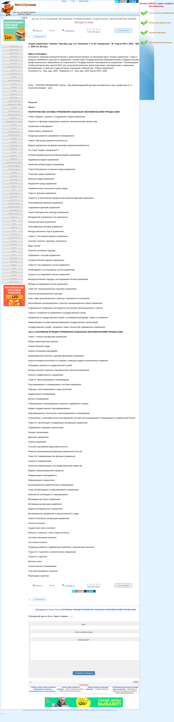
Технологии (13, 244)
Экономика (13, 278)
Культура (13, 142)
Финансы (13, 265)
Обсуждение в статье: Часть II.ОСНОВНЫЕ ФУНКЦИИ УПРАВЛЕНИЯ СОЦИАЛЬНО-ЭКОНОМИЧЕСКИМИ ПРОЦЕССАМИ (86, 610)
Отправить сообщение (84, 673)
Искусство (14, 125)
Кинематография (14, 131)
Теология (13, 241)
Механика (14, 186)
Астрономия (13, 63)
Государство (14, 94)
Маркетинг (14, 155)
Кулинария (14, 138)
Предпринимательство (14, 66)
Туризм (14, 248)
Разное (14, 224)
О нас (73, 1)
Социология (13, 227)
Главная (64, 1)
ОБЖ (13, 189)
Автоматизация (13, 46)
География (14, 87)
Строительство (13, 237)
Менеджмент (14, 176)
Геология (13, 90)
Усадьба (13, 251)
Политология (14, 200)
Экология (14, 275)
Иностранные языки (14, 114)
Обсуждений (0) (69, 31)
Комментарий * (84, 640)
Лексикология (14, 145)
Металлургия (14, 179)
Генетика (13, 84)
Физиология (13, 258)
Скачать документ (123, 30)
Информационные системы (14, 121)
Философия (13, 261)
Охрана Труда (14, 193)
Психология (13, 217)
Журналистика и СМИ (13, 104)
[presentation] (47, 666)
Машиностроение (14, 169)
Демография (14, 97)
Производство (14, 210)
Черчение (14, 271)
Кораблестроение (14, 135)
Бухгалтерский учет (14, 80)
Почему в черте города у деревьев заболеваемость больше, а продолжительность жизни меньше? (42, 689)
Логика (14, 152)
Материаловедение (14, 166)
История (13, 128)
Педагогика (13, 196)
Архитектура (14, 60)
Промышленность (13, 213)
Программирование (14, 207)
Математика (13, 159)
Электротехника (14, 282)
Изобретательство (13, 111)
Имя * (84, 624)
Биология (14, 70)
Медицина (14, 172)
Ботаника (14, 77)
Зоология (14, 107)
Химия (14, 268)
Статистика (13, 234)
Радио (14, 220)
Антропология (14, 53)
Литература (13, 148)
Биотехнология (13, 73)
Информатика (14, 118)
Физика (14, 254)
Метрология (13, 183)
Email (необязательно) (84, 632)
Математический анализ (14, 162)
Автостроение (14, 49)
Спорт (14, 230)
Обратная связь (83, 1)
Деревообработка (14, 101)
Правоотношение (14, 203)
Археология (13, 56)
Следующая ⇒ (40, 36)
